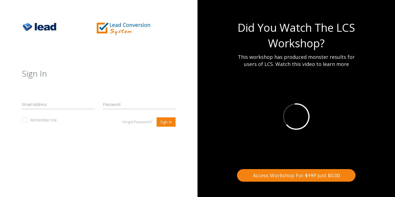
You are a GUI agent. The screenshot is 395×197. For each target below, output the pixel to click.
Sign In (166, 121)
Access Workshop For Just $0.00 (296, 175)
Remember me (39, 120)
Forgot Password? (137, 121)
